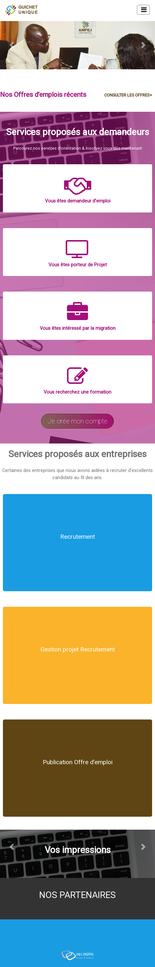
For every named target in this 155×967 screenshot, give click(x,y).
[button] (11, 45)
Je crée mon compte (77, 421)
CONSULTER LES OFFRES (129, 95)
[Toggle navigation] (143, 10)
